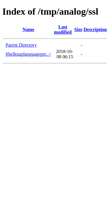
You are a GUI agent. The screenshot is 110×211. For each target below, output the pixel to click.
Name (28, 29)
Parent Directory (21, 44)
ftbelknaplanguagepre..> (28, 54)
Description (95, 29)
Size (78, 29)
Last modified (63, 29)
